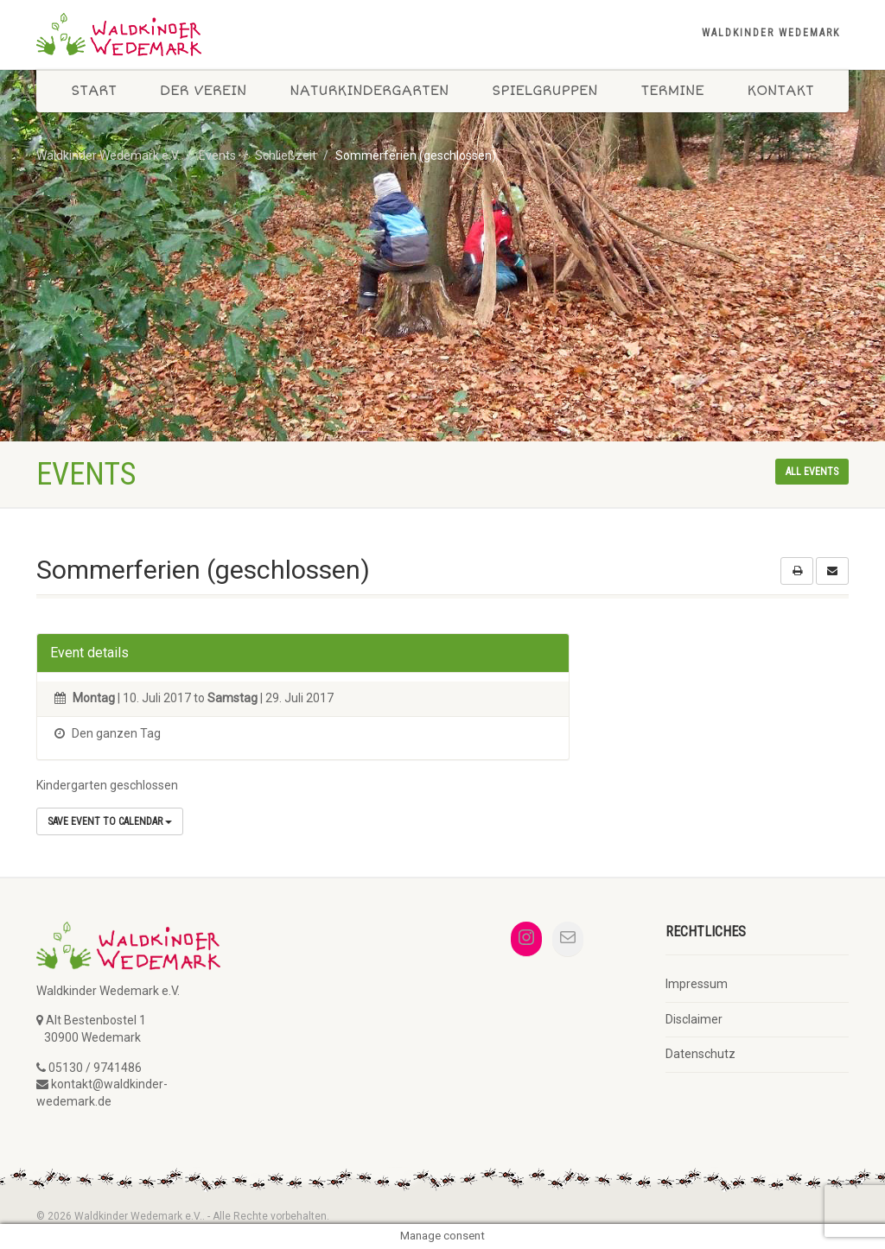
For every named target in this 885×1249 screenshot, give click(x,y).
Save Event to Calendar (110, 821)
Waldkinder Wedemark (771, 33)
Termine (672, 90)
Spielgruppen (544, 90)
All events (812, 472)
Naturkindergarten (369, 90)
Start (94, 90)
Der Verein (203, 90)
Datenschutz (700, 1054)
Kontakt (780, 90)
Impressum (696, 984)
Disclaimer (694, 1019)
